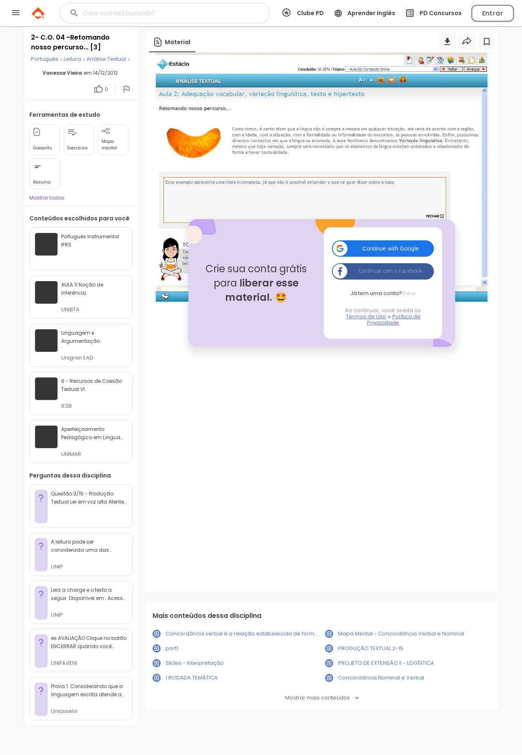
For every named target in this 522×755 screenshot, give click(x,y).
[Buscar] (156, 13)
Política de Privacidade (393, 319)
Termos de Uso (366, 316)
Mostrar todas (46, 197)
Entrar (492, 13)
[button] (383, 248)
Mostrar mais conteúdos (322, 697)
